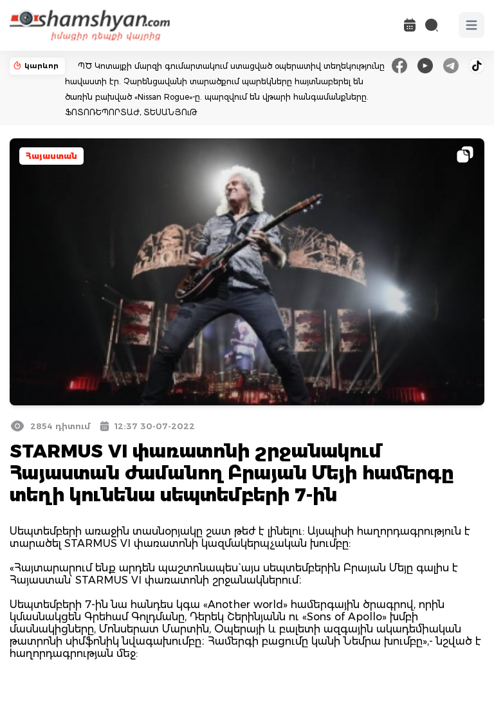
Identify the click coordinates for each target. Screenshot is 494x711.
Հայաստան (51, 156)
